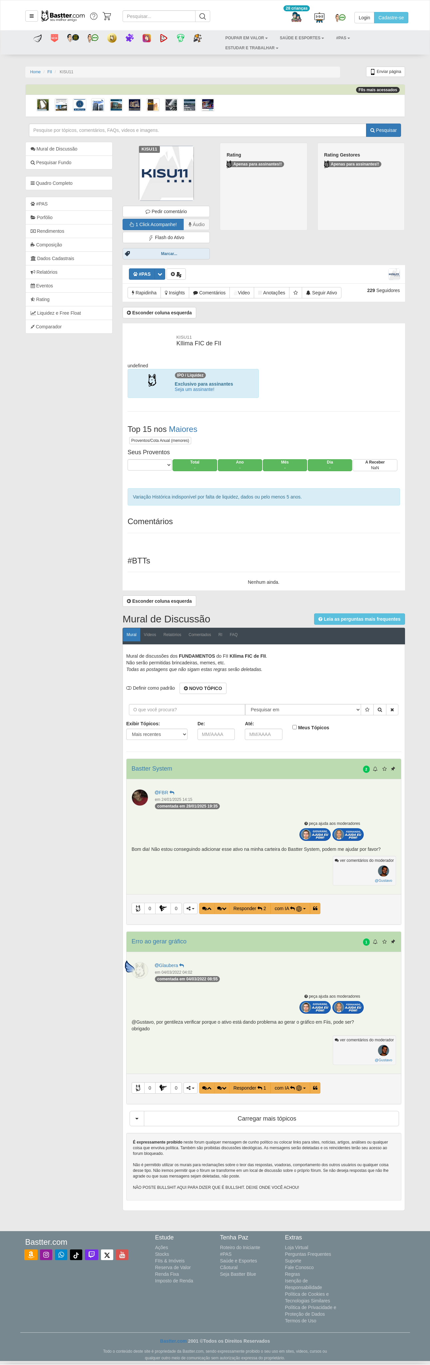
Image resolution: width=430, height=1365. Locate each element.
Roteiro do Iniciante (240, 1247)
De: (201, 723)
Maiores (183, 429)
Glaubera (170, 965)
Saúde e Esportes (238, 1260)
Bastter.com (173, 1341)
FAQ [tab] (234, 634)
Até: (249, 723)
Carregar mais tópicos (267, 1118)
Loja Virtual (296, 1247)
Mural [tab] (132, 634)
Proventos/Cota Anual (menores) (160, 440)
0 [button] (150, 908)
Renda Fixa (167, 1274)
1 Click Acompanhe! (153, 224)
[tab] (69, 183)
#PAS (226, 1254)
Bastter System (152, 768)
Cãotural (229, 1267)
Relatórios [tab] (44, 272)
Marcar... (169, 253)
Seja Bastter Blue (238, 1274)
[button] (31, 16)
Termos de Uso (300, 1320)
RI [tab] (220, 634)
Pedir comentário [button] (166, 211)
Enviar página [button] (385, 72)
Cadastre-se (391, 17)
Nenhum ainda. (263, 582)
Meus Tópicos (313, 727)
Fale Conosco (299, 1267)
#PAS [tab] (39, 203)
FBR (165, 792)
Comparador (46, 326)
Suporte (293, 1260)
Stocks (162, 1254)
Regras (292, 1274)
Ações (161, 1247)
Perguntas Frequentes (308, 1254)
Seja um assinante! (195, 389)
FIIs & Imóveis (170, 1260)
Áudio (197, 224)
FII (49, 72)
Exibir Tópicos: (143, 723)
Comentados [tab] (200, 634)
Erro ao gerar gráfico (159, 941)
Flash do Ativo (166, 237)
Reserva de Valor (173, 1267)
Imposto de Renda (174, 1280)
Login (364, 17)
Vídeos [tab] (150, 634)
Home (35, 72)
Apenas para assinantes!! (253, 164)
